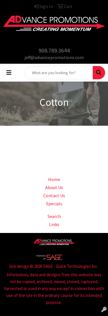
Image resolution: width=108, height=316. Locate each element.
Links (54, 224)
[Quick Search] (58, 72)
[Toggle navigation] (9, 73)
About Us (54, 187)
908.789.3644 (54, 50)
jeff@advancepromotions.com (54, 57)
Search (54, 216)
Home (54, 179)
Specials (54, 203)
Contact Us (54, 195)
